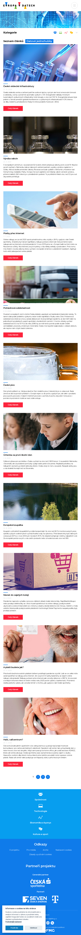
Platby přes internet (13, 233)
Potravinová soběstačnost (16, 308)
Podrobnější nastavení (13, 922)
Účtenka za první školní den (17, 455)
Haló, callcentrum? (13, 739)
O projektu (14, 850)
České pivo (9, 385)
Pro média (31, 850)
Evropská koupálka (13, 525)
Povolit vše (14, 928)
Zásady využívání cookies (40, 854)
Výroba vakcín (10, 158)
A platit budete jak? (13, 667)
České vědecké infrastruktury (18, 86)
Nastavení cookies (64, 850)
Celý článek (13, 108)
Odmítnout (33, 928)
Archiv (45, 850)
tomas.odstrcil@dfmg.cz (48, 919)
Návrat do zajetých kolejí (16, 595)
